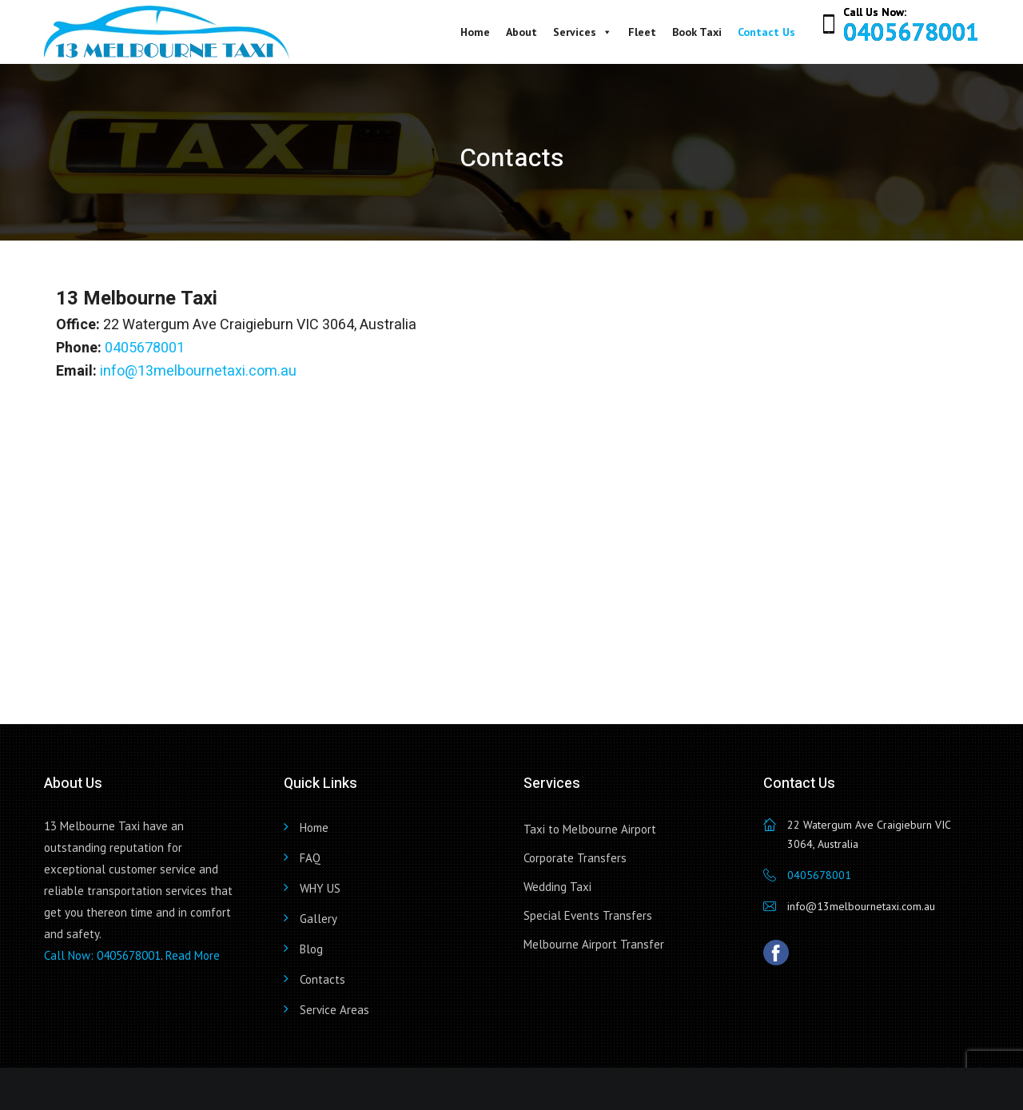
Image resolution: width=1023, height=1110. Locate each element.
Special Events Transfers (587, 915)
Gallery (318, 918)
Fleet (642, 32)
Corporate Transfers (575, 857)
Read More (192, 955)
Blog (311, 949)
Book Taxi (697, 32)
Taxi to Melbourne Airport (589, 829)
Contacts (322, 979)
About (521, 32)
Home (475, 32)
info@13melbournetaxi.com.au (198, 371)
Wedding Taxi (557, 886)
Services (582, 32)
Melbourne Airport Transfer (593, 944)
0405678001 (911, 31)
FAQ (310, 857)
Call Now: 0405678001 (102, 955)
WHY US (320, 888)
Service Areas (334, 1009)
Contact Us (766, 32)
